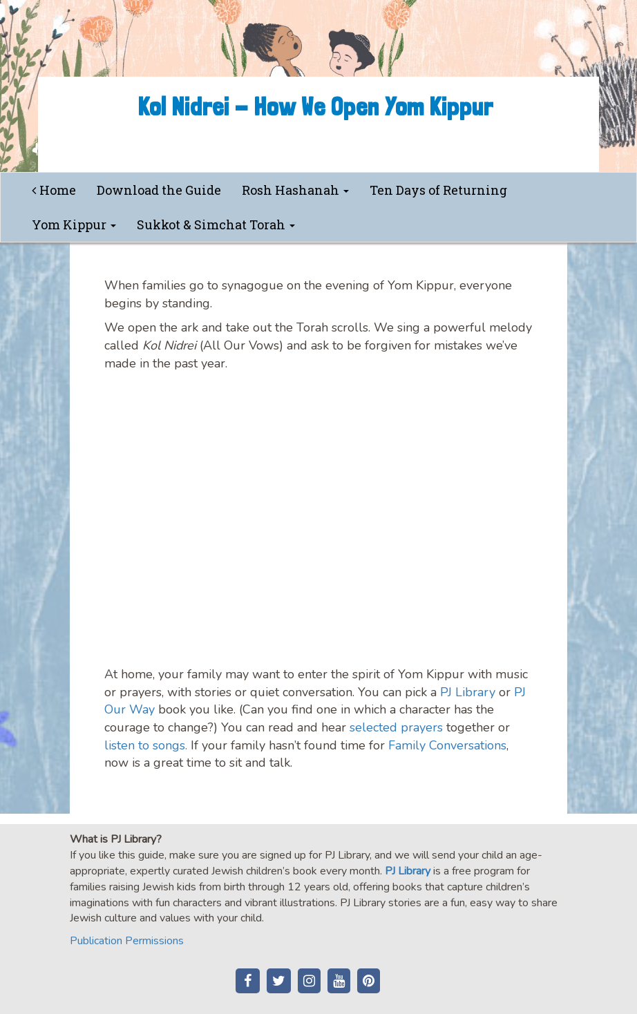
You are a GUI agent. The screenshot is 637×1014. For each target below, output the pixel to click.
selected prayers (396, 727)
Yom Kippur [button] (74, 224)
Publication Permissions (127, 940)
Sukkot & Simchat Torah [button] (216, 224)
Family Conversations (447, 745)
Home (54, 190)
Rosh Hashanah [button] (295, 190)
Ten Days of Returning (438, 190)
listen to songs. (145, 745)
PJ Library (467, 692)
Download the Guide (159, 190)
